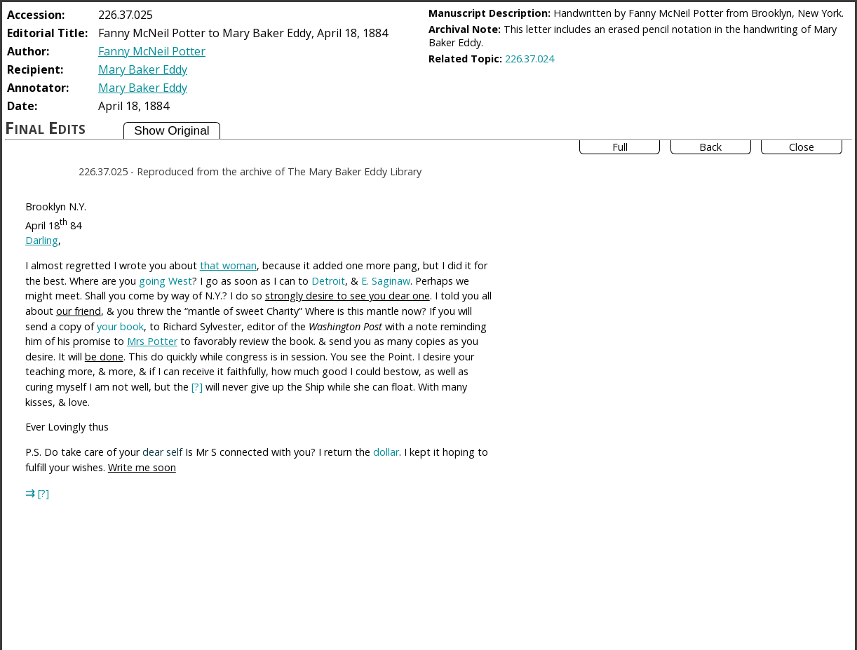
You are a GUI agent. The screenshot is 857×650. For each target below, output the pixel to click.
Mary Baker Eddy (142, 69)
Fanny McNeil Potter (151, 51)
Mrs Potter (152, 341)
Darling (41, 240)
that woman (228, 265)
